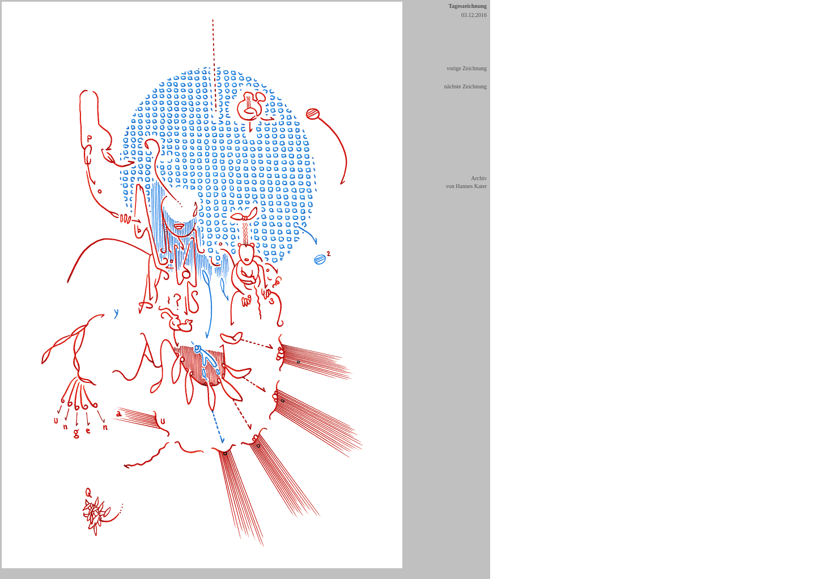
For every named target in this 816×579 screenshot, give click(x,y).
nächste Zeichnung (465, 86)
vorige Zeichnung (467, 68)
